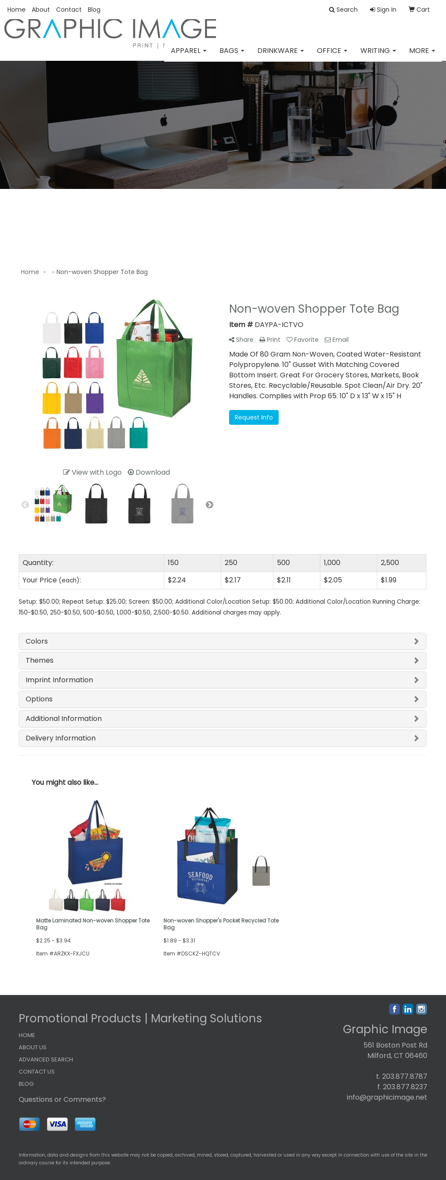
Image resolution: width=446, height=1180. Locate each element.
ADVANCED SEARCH (46, 1059)
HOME (27, 1035)
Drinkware (280, 56)
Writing (378, 56)
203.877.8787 (404, 1076)
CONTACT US (37, 1072)
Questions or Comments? (62, 1099)
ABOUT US (33, 1047)
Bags (232, 56)
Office (332, 56)
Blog (94, 9)
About (41, 9)
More (422, 56)
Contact (69, 9)
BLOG (26, 1084)
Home (16, 9)
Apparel (188, 56)
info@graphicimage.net (387, 1097)
